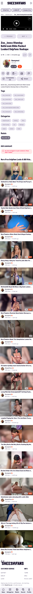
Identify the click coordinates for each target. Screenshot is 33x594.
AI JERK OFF (17, 10)
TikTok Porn (6, 10)
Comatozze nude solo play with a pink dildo (15, 497)
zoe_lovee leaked (19, 95)
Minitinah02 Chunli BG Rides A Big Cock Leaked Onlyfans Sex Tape (16, 287)
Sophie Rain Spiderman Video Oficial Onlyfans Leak (16, 208)
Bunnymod (15, 60)
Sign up (3, 576)
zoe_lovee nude (19, 99)
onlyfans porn (8, 14)
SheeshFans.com (8, 585)
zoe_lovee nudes (7, 103)
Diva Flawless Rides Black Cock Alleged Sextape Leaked (16, 234)
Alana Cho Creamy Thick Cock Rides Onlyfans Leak (16, 549)
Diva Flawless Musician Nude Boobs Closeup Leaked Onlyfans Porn (16, 313)
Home (2, 14)
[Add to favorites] (3, 73)
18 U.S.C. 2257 (28, 579)
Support (3, 573)
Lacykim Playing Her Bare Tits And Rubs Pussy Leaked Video (16, 418)
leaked (11, 128)
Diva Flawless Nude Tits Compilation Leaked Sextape (16, 339)
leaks (19, 128)
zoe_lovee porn (6, 111)
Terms (26, 573)
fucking (16, 120)
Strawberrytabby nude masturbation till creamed (16, 365)
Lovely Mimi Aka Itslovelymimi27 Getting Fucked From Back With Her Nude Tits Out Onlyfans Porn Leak (16, 392)
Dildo (23, 120)
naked (4, 128)
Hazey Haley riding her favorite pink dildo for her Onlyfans (16, 260)
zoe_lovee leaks (7, 99)
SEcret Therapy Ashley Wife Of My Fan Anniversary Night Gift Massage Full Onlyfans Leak (16, 523)
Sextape (21, 124)
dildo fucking (6, 124)
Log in (2, 579)
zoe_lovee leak (6, 95)
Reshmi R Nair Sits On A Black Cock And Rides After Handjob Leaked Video (16, 471)
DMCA (25, 576)
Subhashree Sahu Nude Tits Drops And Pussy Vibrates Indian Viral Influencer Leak (16, 182)
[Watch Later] (8, 73)
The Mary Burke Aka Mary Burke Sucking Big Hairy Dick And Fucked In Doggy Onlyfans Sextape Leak (16, 444)
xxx (14, 124)
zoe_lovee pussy (19, 111)
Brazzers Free (27, 10)
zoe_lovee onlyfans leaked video (11, 107)
